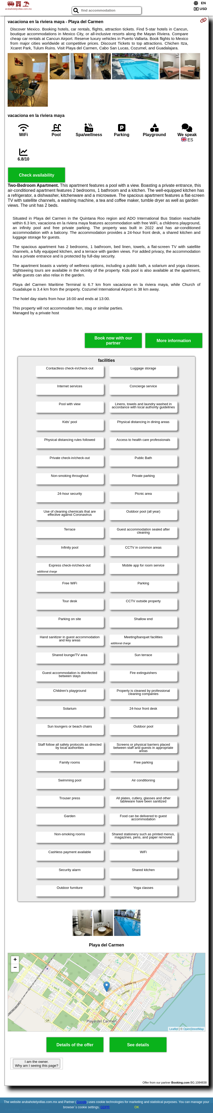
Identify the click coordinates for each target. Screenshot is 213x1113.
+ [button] (15, 960)
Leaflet (173, 1028)
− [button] (15, 968)
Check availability (36, 175)
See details (138, 1045)
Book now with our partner (113, 340)
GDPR (105, 1107)
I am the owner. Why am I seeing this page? (36, 1064)
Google (82, 1102)
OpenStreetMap (193, 1028)
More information (173, 340)
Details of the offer (75, 1045)
